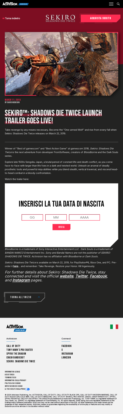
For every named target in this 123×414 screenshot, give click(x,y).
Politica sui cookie (13, 383)
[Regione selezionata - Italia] (114, 327)
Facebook (67, 346)
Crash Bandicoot (15, 357)
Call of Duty (13, 346)
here (15, 266)
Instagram (67, 353)
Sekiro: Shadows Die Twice (20, 361)
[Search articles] (118, 3)
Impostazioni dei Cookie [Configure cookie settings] (14, 386)
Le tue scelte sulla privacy (16, 389)
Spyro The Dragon (16, 353)
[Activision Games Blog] (15, 4)
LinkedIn (66, 357)
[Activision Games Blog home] (16, 328)
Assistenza (9, 374)
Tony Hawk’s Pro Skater (19, 350)
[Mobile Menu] (111, 4)
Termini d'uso (10, 377)
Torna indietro (11, 18)
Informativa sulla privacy (15, 380)
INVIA (61, 227)
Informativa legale (12, 372)
